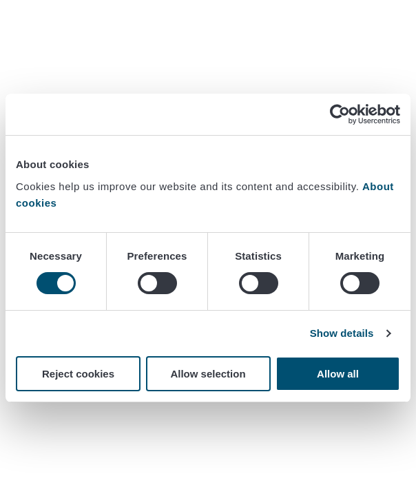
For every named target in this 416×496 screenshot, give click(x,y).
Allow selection (207, 374)
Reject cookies (78, 374)
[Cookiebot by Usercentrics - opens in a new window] (340, 114)
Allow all (338, 374)
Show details (342, 333)
